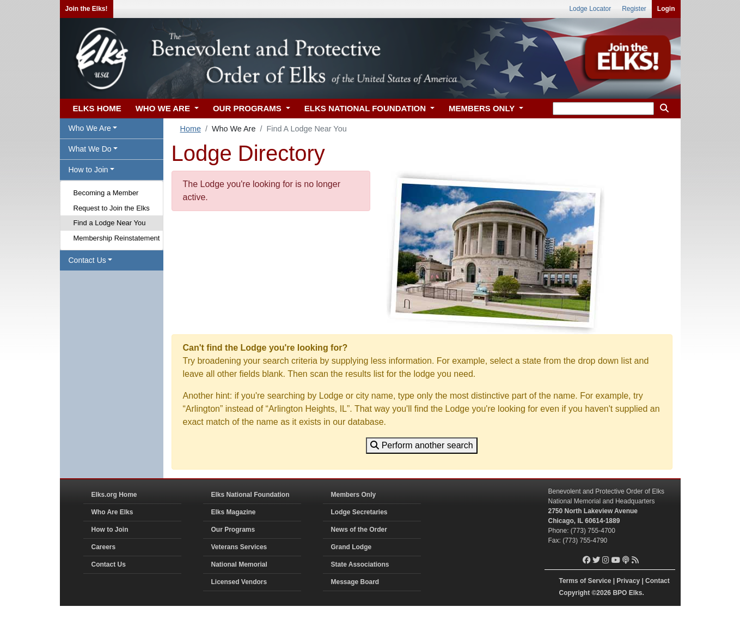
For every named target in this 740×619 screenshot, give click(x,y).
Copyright (574, 593)
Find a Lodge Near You (110, 223)
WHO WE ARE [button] (164, 108)
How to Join (110, 529)
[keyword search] (603, 108)
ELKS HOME (97, 108)
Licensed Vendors (239, 582)
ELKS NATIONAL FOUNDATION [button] (366, 108)
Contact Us (108, 564)
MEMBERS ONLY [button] (483, 108)
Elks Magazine (233, 512)
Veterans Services (239, 547)
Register (634, 9)
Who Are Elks (112, 512)
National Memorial (239, 564)
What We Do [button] (90, 149)
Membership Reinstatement (117, 238)
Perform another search (421, 445)
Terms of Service (585, 581)
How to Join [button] (88, 169)
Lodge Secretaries (359, 512)
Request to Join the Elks (112, 208)
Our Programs (233, 529)
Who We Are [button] (90, 128)
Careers (103, 547)
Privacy (628, 581)
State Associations (360, 564)
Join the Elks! (86, 9)
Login (666, 9)
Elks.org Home (114, 494)
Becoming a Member (106, 193)
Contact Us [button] (87, 260)
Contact (657, 581)
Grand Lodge (351, 547)
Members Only (353, 494)
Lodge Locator (590, 9)
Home (190, 128)
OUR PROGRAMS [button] (248, 108)
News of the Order (359, 529)
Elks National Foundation (250, 494)
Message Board (355, 582)
